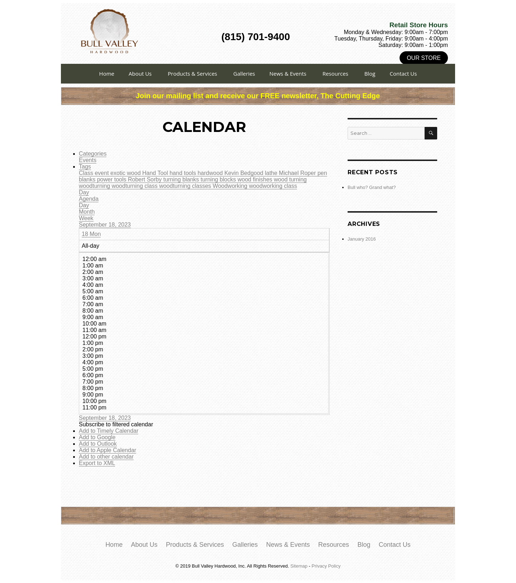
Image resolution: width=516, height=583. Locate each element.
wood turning (290, 179)
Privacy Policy (326, 566)
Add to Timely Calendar (108, 431)
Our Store (424, 58)
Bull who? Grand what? (372, 187)
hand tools (183, 173)
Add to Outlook (98, 444)
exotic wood (126, 173)
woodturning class (135, 186)
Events (87, 160)
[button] (116, 424)
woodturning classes (185, 186)
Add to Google (97, 437)
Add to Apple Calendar (107, 450)
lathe (272, 173)
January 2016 (362, 239)
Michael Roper (298, 173)
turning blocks (219, 179)
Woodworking (231, 186)
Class (87, 173)
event (102, 173)
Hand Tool (155, 173)
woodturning (95, 186)
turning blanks (182, 179)
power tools (112, 179)
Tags (85, 166)
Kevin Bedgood (244, 173)
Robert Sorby (145, 179)
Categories (92, 154)
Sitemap (298, 566)
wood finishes (256, 179)
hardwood (210, 173)
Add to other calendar (106, 457)
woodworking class (273, 186)
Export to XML (97, 463)
